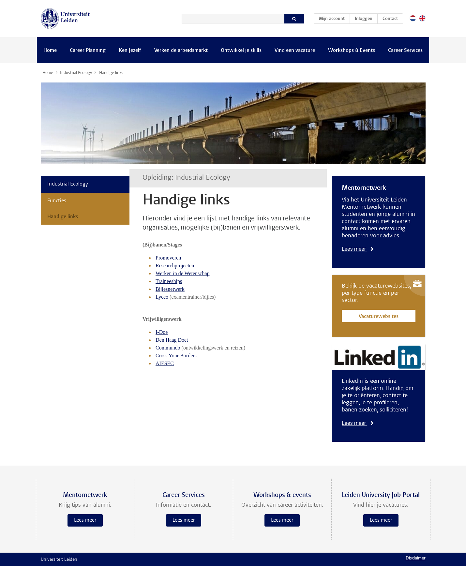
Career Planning (88, 50)
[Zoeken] (233, 18)
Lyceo (163, 297)
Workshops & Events (351, 50)
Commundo (168, 347)
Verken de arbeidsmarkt (181, 50)
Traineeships (169, 281)
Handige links (62, 216)
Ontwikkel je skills (241, 50)
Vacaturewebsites (378, 316)
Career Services (405, 50)
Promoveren (168, 258)
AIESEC (165, 363)
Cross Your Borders (176, 355)
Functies (56, 200)
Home (50, 50)
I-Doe (162, 332)
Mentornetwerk (364, 188)
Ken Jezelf (130, 50)
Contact (390, 19)
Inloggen (363, 19)
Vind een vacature (295, 50)
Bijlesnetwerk (170, 289)
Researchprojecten (175, 265)
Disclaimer (416, 558)
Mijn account (334, 17)
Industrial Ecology (67, 184)
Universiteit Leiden (59, 560)
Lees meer (358, 249)
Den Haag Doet (172, 340)
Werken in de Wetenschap (183, 273)
